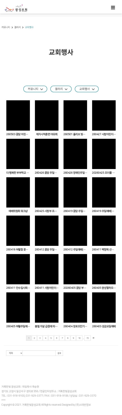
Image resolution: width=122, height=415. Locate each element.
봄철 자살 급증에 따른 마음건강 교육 (47, 326)
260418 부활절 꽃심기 (18, 249)
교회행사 (87, 88)
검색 (59, 353)
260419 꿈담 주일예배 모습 (75, 211)
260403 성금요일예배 (104, 326)
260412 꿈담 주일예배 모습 (47, 249)
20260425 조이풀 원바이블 (104, 172)
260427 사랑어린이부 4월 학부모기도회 (104, 134)
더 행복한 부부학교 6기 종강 (18, 172)
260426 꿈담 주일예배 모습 (47, 172)
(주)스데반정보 (83, 404)
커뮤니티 (34, 88)
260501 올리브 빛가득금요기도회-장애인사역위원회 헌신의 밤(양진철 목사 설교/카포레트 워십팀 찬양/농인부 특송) (75, 134)
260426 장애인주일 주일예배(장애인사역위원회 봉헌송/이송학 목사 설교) (75, 172)
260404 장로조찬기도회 (75, 326)
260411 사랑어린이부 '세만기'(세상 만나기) (47, 288)
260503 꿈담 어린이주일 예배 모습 (18, 134)
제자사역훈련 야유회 (46, 134)
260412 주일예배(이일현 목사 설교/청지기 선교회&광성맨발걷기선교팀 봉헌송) (75, 249)
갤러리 (61, 88)
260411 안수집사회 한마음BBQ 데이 (18, 288)
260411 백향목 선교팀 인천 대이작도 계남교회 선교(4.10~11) (104, 249)
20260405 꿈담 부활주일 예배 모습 (75, 288)
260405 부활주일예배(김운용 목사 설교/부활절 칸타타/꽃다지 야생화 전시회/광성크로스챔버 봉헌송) (18, 326)
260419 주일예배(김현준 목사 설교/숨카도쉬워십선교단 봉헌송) (104, 211)
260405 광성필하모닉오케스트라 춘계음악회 (104, 288)
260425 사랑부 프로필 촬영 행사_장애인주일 (47, 211)
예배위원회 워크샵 (18, 211)
